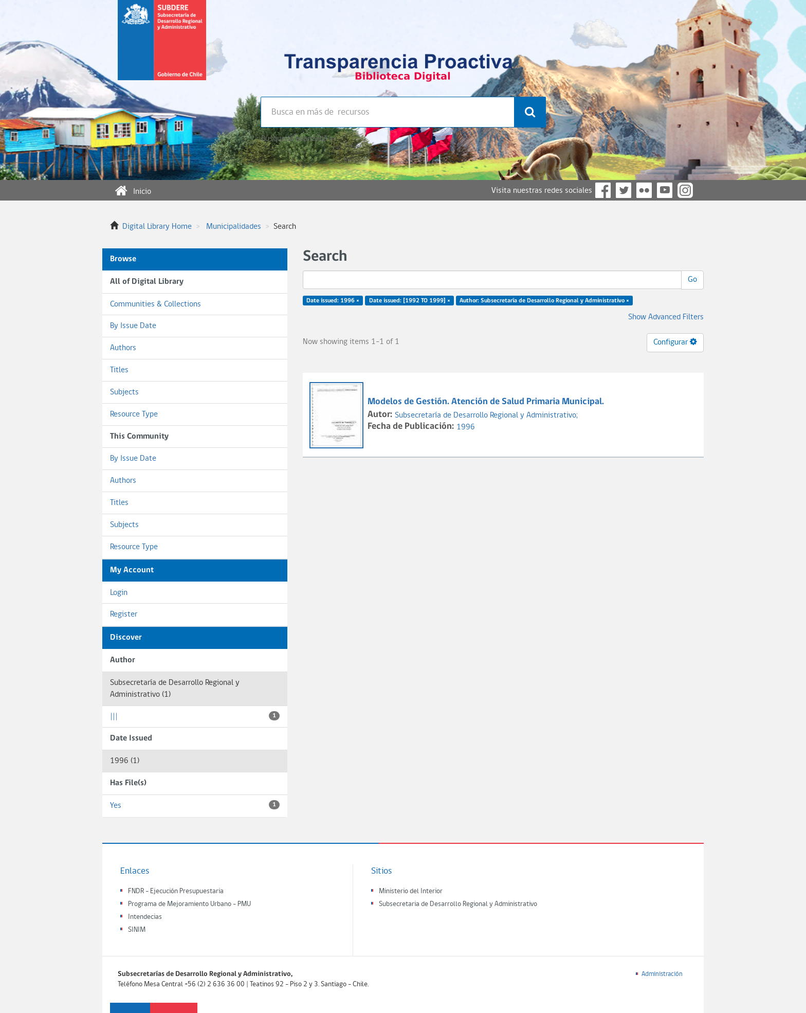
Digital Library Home (157, 227)
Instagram (685, 190)
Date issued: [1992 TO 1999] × (409, 301)
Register (123, 614)
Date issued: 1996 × (332, 301)
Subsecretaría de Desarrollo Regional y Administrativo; (486, 415)
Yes (195, 805)
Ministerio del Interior (411, 891)
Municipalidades (233, 227)
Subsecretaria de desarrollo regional (162, 48)
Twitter (623, 190)
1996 (465, 427)
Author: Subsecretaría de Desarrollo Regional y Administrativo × (544, 301)
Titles (119, 370)
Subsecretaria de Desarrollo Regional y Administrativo (458, 904)
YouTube (664, 190)
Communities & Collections (155, 304)
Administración (662, 974)
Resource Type (134, 414)
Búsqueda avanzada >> (298, 139)
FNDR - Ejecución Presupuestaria (176, 891)
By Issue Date (133, 326)
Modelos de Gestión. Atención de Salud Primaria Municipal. (487, 402)
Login (118, 593)
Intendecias (145, 917)
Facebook (603, 190)
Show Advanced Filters (666, 317)
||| (195, 716)
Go (692, 280)
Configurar (675, 342)
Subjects (124, 392)
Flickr (644, 190)
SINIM (136, 930)
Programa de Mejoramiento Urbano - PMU (189, 904)
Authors (123, 348)
